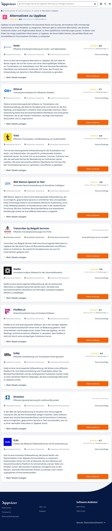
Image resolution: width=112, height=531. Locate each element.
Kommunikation (10, 11)
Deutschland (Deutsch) (95, 522)
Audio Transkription (24, 11)
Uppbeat (36, 11)
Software (42, 511)
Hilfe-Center (80, 511)
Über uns (42, 507)
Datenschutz (6, 508)
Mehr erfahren (92, 76)
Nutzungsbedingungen (10, 516)
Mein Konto (80, 507)
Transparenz (6, 512)
